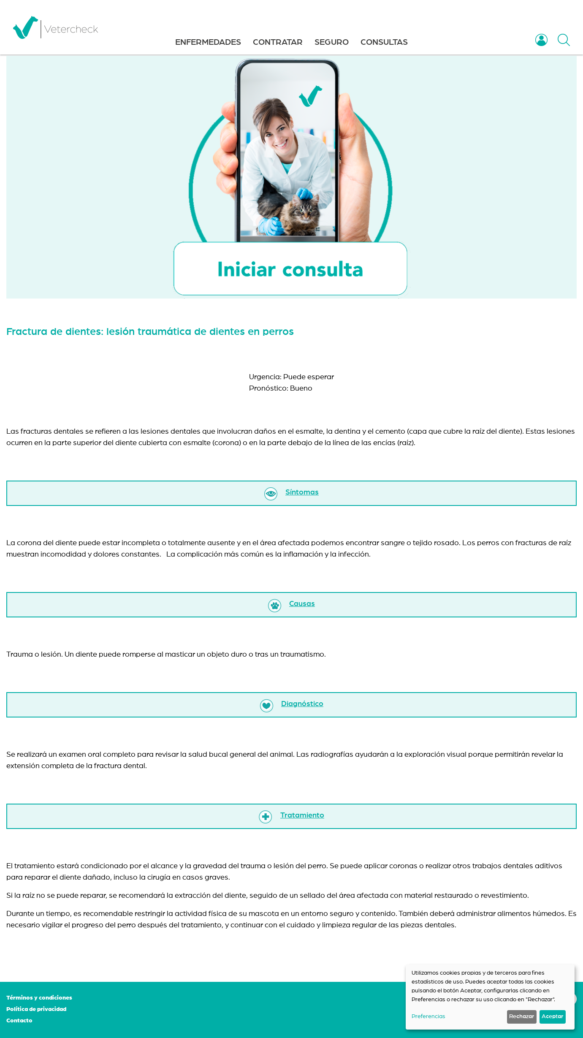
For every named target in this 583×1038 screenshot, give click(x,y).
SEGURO (332, 42)
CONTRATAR (278, 42)
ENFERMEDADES (208, 42)
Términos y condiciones (39, 998)
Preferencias (428, 1016)
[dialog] (490, 997)
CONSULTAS (384, 42)
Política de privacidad (36, 1009)
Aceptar (552, 1016)
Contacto (19, 1021)
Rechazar (521, 1016)
